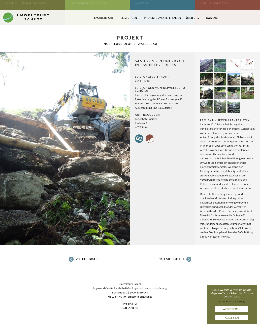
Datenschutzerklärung (232, 301)
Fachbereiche (105, 17)
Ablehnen (232, 317)
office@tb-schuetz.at (140, 296)
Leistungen (130, 17)
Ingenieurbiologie (119, 43)
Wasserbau (147, 43)
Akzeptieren (232, 309)
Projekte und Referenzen (162, 17)
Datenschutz (130, 308)
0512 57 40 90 (117, 296)
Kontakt (212, 17)
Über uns (193, 17)
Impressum (130, 304)
